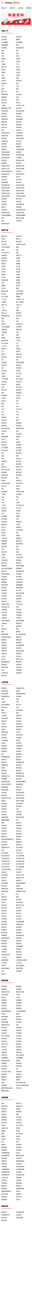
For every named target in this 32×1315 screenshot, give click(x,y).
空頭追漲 (4, 420)
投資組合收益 (5, 954)
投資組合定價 (5, 193)
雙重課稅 (4, 1161)
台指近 (3, 656)
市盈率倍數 (19, 557)
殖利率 (18, 177)
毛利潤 (3, 724)
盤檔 (2, 404)
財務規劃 (4, 941)
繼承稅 (3, 1136)
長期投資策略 (5, 152)
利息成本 (19, 916)
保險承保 (4, 1109)
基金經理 (4, 1218)
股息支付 (4, 467)
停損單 (18, 75)
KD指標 (18, 511)
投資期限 (4, 204)
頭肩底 (3, 533)
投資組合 (19, 163)
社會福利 (4, 1019)
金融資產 (4, 258)
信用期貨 (19, 221)
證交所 (3, 239)
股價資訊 (19, 390)
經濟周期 (4, 1000)
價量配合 (19, 538)
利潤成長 (4, 746)
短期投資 (19, 147)
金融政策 (19, 1049)
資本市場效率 (20, 1055)
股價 (17, 318)
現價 (17, 56)
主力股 (18, 266)
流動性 (18, 886)
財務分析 (4, 927)
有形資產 (4, 806)
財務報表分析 (20, 688)
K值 (2, 513)
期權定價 (19, 640)
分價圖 (3, 494)
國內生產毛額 (5, 992)
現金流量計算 (5, 856)
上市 (2, 307)
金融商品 (4, 255)
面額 (2, 53)
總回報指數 (19, 588)
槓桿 (2, 221)
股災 (2, 321)
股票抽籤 (19, 453)
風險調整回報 (20, 1188)
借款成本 (4, 911)
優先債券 (19, 108)
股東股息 (4, 795)
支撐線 (18, 524)
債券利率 (4, 116)
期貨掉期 (19, 653)
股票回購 (4, 590)
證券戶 (3, 354)
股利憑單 (4, 478)
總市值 (3, 324)
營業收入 (4, 713)
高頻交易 (19, 382)
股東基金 (19, 757)
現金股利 (4, 792)
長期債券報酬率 (21, 215)
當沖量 (18, 371)
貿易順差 (4, 1074)
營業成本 (19, 718)
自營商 (3, 965)
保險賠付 (4, 1114)
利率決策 (4, 1028)
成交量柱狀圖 (20, 491)
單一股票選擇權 (21, 634)
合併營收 (4, 716)
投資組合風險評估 (6, 171)
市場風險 (19, 574)
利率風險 (19, 1039)
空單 (17, 415)
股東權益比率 (20, 762)
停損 (2, 75)
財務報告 (19, 560)
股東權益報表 (5, 696)
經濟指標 (4, 986)
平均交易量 (4, 379)
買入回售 (19, 590)
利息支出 (19, 913)
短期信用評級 (5, 212)
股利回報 (19, 472)
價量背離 (4, 541)
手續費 (3, 64)
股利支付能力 (20, 795)
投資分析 (19, 171)
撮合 (17, 250)
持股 (17, 439)
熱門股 (18, 269)
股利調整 (19, 475)
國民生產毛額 (20, 992)
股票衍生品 (19, 659)
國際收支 (4, 1077)
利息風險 (4, 924)
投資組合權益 (5, 196)
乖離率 (18, 516)
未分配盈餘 (4, 740)
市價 (2, 56)
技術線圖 (4, 491)
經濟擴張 (19, 1000)
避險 (17, 629)
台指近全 (19, 656)
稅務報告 (19, 1144)
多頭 (17, 406)
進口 (17, 1069)
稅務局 (3, 1144)
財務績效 (19, 930)
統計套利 (4, 599)
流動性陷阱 (4, 891)
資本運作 (19, 900)
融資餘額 (19, 423)
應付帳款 (4, 831)
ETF (2, 626)
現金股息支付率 (6, 798)
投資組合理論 (20, 185)
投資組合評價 (20, 190)
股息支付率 (19, 467)
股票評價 (4, 566)
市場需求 (19, 618)
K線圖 (18, 489)
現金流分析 (19, 853)
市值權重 (19, 327)
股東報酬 (4, 779)
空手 (2, 86)
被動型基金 (4, 136)
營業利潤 (19, 724)
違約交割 (4, 1220)
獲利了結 (4, 92)
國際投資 (19, 1077)
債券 (17, 100)
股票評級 (4, 563)
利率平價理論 (5, 1036)
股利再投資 (4, 475)
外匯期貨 (19, 1063)
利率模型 (19, 1036)
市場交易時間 (5, 247)
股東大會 (19, 787)
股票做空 (4, 417)
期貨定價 (4, 653)
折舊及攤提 (19, 710)
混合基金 (19, 141)
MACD (18, 513)
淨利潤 (18, 732)
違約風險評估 (5, 1175)
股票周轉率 (4, 437)
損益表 (18, 691)
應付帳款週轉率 (21, 883)
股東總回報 (19, 784)
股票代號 (19, 316)
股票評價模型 (20, 566)
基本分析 (4, 486)
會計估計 (19, 705)
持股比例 (4, 442)
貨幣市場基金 (20, 138)
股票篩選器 (19, 544)
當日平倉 (19, 373)
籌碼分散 (4, 445)
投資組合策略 (5, 188)
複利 (17, 45)
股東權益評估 (5, 776)
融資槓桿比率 (20, 428)
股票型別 (4, 261)
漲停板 (3, 398)
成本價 (3, 81)
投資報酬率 (19, 42)
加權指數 (4, 329)
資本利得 (19, 179)
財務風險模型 (5, 938)
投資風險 (4, 48)
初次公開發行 (20, 302)
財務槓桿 (19, 933)
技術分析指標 (5, 483)
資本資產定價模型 (6, 568)
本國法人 (19, 349)
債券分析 (4, 127)
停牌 (2, 971)
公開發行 (4, 302)
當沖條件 (19, 368)
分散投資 (4, 160)
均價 (2, 387)
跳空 (17, 401)
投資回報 (4, 39)
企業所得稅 (4, 1128)
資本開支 (4, 900)
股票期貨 (19, 648)
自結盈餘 (19, 738)
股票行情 (19, 387)
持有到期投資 (20, 204)
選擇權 (18, 632)
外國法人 (4, 349)
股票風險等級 (20, 571)
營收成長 (19, 716)
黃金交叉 (4, 508)
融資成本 (19, 365)
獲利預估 (4, 897)
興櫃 (17, 310)
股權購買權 (4, 960)
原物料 (18, 1080)
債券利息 (19, 116)
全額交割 (19, 434)
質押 (2, 434)
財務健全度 (19, 924)
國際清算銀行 (5, 1091)
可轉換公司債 (20, 105)
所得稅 (3, 1125)
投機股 (18, 277)
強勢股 (18, 272)
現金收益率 (4, 875)
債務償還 (19, 834)
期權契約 (4, 640)
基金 (2, 130)
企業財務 (20, 8)
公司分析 (4, 957)
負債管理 (4, 825)
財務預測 (4, 943)
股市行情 (4, 390)
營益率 (3, 729)
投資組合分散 (20, 160)
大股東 (18, 340)
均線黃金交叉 (20, 505)
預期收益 (19, 949)
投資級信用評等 (21, 210)
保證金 (18, 1191)
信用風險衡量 (20, 1169)
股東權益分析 (20, 773)
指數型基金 (19, 136)
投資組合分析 (5, 169)
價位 (17, 53)
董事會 (3, 338)
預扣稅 (18, 1153)
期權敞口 (4, 643)
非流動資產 (19, 803)
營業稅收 (4, 751)
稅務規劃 (4, 1147)
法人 (17, 343)
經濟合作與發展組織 (22, 1085)
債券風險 (19, 127)
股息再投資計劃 (21, 1082)
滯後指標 (19, 522)
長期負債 (19, 828)
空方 (17, 412)
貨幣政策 (19, 1019)
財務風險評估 (20, 935)
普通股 (18, 258)
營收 (17, 713)
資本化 (3, 902)
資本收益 (4, 179)
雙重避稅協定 (20, 1161)
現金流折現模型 (6, 869)
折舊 (17, 707)
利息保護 (4, 922)
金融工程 (4, 601)
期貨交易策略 (20, 651)
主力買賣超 (4, 448)
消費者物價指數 (6, 1011)
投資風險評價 (5, 185)
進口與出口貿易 (6, 1071)
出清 (17, 86)
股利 (2, 464)
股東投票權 (4, 790)
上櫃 (17, 307)
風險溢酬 (19, 1183)
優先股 (3, 207)
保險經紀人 (19, 1106)
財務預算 (19, 941)
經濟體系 (19, 986)
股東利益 (19, 768)
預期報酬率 (19, 1058)
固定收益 (4, 114)
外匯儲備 (19, 1066)
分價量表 (19, 494)
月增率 (18, 997)
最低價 (18, 384)
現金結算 (4, 872)
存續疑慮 (4, 623)
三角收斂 (4, 538)
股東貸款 (19, 770)
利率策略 (4, 1039)
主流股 (3, 269)
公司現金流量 (5, 864)
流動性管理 (4, 889)
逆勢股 (18, 274)
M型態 (3, 535)
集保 (2, 453)
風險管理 (4, 1212)
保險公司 (19, 1103)
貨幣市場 (19, 1052)
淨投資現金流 (20, 858)
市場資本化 (19, 324)
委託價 (3, 70)
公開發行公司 (20, 299)
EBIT (17, 894)
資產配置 (4, 163)
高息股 (3, 277)
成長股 (3, 266)
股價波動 (4, 582)
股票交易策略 (20, 593)
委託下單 (4, 67)
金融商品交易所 (21, 244)
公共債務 (4, 1049)
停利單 (18, 72)
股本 (2, 754)
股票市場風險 (5, 574)
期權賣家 (4, 645)
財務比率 (4, 878)
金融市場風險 (20, 621)
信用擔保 (19, 1177)
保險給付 (4, 1112)
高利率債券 (4, 667)
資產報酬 (19, 814)
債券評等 (19, 122)
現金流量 (19, 850)
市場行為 (4, 612)
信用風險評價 (5, 1172)
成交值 (18, 61)
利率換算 (4, 1033)
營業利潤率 (19, 727)
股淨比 (3, 768)
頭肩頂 (3, 530)
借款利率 (19, 908)
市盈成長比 (4, 560)
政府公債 (4, 103)
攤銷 (2, 710)
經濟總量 (19, 989)
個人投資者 (4, 343)
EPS (2, 894)
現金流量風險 (20, 867)
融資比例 (4, 423)
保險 (2, 1103)
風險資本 (19, 1186)
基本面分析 (19, 483)
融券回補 (4, 426)
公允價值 (4, 949)
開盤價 (3, 59)
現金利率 (19, 872)
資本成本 (4, 905)
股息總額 (4, 472)
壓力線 (3, 527)
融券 (17, 420)
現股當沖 (4, 83)
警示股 (3, 288)
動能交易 (19, 541)
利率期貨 (19, 1041)
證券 (2, 50)
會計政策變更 (5, 705)
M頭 (17, 533)
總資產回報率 (20, 817)
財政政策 (19, 1044)
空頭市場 (19, 409)
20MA (18, 502)
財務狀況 (4, 930)
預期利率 (19, 1030)
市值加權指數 (5, 327)
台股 (17, 332)
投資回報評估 (20, 174)
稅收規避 (19, 1158)
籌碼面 (18, 442)
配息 (17, 478)
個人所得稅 (19, 1125)
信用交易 (4, 431)
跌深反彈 (4, 552)
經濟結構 (4, 989)
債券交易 (4, 125)
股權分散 (19, 845)
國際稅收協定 (20, 1155)
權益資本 (19, 759)
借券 (17, 431)
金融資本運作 (5, 604)
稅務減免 (4, 1150)
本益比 (3, 557)
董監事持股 (4, 340)
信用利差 (4, 1180)
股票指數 (19, 329)
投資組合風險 (20, 169)
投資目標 (4, 37)
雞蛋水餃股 (4, 291)
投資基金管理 (5, 133)
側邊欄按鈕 (2, 3)
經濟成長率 (4, 995)
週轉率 (18, 437)
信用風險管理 (20, 1166)
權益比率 (4, 762)
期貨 (2, 218)
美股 (2, 335)
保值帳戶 (19, 1194)
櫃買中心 (19, 239)
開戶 (17, 50)
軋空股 (3, 294)
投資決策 (19, 201)
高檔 (17, 549)
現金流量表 (4, 694)
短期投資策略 (20, 149)
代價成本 (4, 952)
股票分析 (4, 571)
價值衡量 (4, 177)
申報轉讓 (19, 670)
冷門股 (3, 272)
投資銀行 (4, 201)
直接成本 (19, 721)
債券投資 (19, 152)
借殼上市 (4, 313)
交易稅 (3, 1139)
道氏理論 (4, 546)
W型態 (18, 535)
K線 (2, 489)
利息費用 (4, 919)
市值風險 (4, 577)
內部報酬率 (19, 946)
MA (17, 500)
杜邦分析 (4, 886)
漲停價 (18, 395)
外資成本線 (4, 450)
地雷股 (18, 285)
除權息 (3, 480)
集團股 (3, 285)
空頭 (2, 409)
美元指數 (4, 1066)
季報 (2, 699)
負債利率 (4, 834)
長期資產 (19, 207)
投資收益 (19, 182)
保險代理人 (4, 1106)
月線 (2, 497)
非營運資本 (4, 673)
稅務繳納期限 (5, 1153)
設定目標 (19, 555)
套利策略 (19, 596)
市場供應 (4, 618)
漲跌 (2, 393)
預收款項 (19, 831)
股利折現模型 (20, 798)
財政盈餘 (19, 1047)
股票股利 (19, 464)
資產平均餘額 (20, 801)
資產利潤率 (4, 817)
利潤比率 (19, 743)
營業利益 (4, 727)
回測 (17, 607)
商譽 (2, 1082)
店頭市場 (4, 244)
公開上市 (19, 305)
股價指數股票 (5, 662)
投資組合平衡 (20, 166)
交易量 (3, 376)
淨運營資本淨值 (21, 891)
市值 (17, 321)
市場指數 (4, 332)
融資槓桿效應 (5, 428)
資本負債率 (19, 847)
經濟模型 (4, 1008)
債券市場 (4, 1055)
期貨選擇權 (19, 968)
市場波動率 (19, 579)
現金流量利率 (5, 867)
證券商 (18, 351)
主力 (2, 351)
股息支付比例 (5, 469)
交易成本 (4, 362)
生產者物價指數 (21, 1011)
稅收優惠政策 (5, 1155)
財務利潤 (4, 933)
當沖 (2, 368)
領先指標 (4, 522)
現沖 (17, 83)
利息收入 (4, 916)
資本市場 (4, 908)
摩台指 (3, 659)
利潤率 (3, 743)
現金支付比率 (20, 875)
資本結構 (4, 842)
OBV (17, 519)
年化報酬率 (4, 42)
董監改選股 (19, 294)
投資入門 (4, 8)
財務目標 (19, 938)
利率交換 (4, 1041)
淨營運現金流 (5, 858)
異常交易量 (19, 379)
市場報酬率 (4, 1058)
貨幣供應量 (4, 1022)
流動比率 (4, 880)
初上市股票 (4, 296)
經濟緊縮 (19, 1003)
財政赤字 (4, 1047)
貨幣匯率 (4, 1063)
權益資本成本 (20, 905)
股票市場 (12, 8)
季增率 (3, 997)
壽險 (17, 1114)
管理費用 (19, 749)
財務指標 (19, 927)
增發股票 (4, 461)
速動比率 (19, 880)
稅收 (17, 1142)
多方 (2, 412)
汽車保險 (19, 1120)
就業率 (18, 1014)
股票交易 (4, 357)
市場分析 (19, 610)
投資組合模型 (20, 193)
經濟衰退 (4, 1006)
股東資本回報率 (6, 784)
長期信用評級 (20, 212)
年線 (2, 500)
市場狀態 (4, 615)
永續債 (3, 105)
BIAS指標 (4, 519)
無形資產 (19, 806)
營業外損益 (4, 732)
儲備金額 (19, 911)
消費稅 (3, 1131)
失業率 (3, 1014)
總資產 (3, 801)
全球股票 (19, 94)
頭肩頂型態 (19, 530)
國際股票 (4, 97)
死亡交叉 (19, 508)
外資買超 (19, 448)
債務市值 (4, 836)
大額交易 (4, 382)
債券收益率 (4, 119)
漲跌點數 (4, 395)
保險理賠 (19, 1112)
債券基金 (4, 138)
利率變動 (4, 1030)
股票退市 (19, 313)
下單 (17, 64)
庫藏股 (18, 296)
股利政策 (19, 790)
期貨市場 (4, 651)
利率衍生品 (4, 1044)
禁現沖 (3, 373)
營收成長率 (4, 718)
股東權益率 (4, 765)
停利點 (3, 555)
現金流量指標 (20, 856)
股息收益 (19, 469)
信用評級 (19, 1164)
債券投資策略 (5, 155)
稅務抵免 (19, 1150)
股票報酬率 (19, 585)
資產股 (18, 283)
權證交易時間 (20, 218)
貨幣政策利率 (5, 1025)
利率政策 (19, 1022)
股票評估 (19, 563)
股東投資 (4, 770)
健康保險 (4, 1117)
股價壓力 (19, 527)
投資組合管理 (5, 166)
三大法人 (4, 346)
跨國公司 (4, 1080)
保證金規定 (4, 1194)
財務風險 (4, 935)
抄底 (17, 546)
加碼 (2, 89)
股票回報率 (4, 585)
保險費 (18, 1109)
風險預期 (4, 1188)
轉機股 (18, 280)
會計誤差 (4, 707)
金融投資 (19, 673)
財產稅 (18, 1136)
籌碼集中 (19, 445)
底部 (2, 549)
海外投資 (4, 100)
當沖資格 (4, 371)
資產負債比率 (5, 847)
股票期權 (4, 648)
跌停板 (3, 401)
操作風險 (19, 577)
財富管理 (19, 199)
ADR (2, 670)
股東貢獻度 (4, 787)
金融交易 (19, 357)
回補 (17, 552)
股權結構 (19, 842)
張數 (17, 78)
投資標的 (19, 1215)
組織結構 (4, 845)
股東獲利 (19, 779)
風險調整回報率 (6, 1191)
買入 (2, 360)
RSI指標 (3, 511)
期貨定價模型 (5, 968)
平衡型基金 (4, 141)
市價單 (18, 70)
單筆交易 (19, 81)
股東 (17, 335)
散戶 (17, 92)
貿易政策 (4, 1069)
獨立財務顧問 (20, 965)
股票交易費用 (20, 362)
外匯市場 (19, 667)
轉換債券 (19, 662)
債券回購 (19, 125)
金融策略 (19, 599)
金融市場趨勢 (5, 621)
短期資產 (4, 803)
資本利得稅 (19, 1134)
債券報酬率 (19, 119)
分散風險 (19, 158)
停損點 (3, 78)
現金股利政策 (20, 792)
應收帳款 (4, 809)
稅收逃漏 (4, 1158)
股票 (17, 253)
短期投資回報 (20, 155)
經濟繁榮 (4, 1003)
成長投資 (4, 147)
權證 (2, 632)
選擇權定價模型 (6, 637)
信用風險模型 (5, 1169)
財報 (17, 699)
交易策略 (4, 593)
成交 (2, 61)
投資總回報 (4, 182)
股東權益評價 (20, 776)
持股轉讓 (4, 1085)
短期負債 (4, 828)
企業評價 (19, 954)
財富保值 (19, 1197)
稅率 (2, 1142)
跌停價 (18, 398)
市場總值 (4, 610)
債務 (2, 823)
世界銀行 (19, 1088)
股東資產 (4, 773)
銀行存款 (4, 812)
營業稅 (18, 1128)
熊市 (2, 406)
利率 (17, 1025)
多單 (2, 415)
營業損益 (19, 729)
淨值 (2, 850)
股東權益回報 (5, 781)
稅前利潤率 (19, 735)
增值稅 (18, 1131)
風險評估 (4, 1186)
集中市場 (4, 242)
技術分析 (19, 480)
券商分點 (19, 354)
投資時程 (19, 37)
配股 (17, 456)
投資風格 (4, 144)
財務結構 (4, 946)
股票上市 (4, 305)
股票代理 (19, 623)
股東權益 (19, 754)
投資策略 (4, 1199)
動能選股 (4, 544)
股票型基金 (4, 94)
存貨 (17, 809)
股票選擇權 (4, 634)
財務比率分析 (20, 878)
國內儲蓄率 (4, 1017)
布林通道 (4, 516)
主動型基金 (19, 133)
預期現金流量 (5, 1060)
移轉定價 (4, 1164)
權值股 (3, 264)
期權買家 (19, 643)
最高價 (3, 384)
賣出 (17, 360)
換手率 (3, 439)
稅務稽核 (19, 1147)
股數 (2, 318)
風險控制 (4, 579)
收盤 (2, 250)
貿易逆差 (19, 1074)
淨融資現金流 (5, 861)
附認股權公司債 (6, 108)
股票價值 (19, 568)
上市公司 (4, 299)
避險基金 (4, 629)
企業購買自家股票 (21, 960)
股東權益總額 (5, 757)
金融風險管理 (20, 1212)
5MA (2, 502)
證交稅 (18, 1139)
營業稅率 (19, 751)
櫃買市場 (19, 242)
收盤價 (18, 59)
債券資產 (4, 210)
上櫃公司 (4, 310)
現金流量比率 (20, 864)
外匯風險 (4, 1183)
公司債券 (4, 963)
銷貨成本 (4, 721)
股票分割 (19, 459)
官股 (2, 283)
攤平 (17, 89)
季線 (17, 497)
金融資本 (19, 601)
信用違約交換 (20, 1175)
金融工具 (19, 255)
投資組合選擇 (20, 188)
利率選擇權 (19, 1218)
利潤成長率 (19, 746)
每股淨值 (19, 765)
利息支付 (4, 913)
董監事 (18, 338)
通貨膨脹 (19, 1008)
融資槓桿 (19, 426)
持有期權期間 (20, 645)
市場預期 (19, 615)
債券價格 (19, 114)
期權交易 (19, 637)
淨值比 (18, 1199)
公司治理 (19, 963)
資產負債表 (4, 691)
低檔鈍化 (4, 524)
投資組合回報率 (21, 196)
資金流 (3, 974)
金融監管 (4, 1052)
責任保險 (4, 1123)
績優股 (18, 264)
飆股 (17, 288)
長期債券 (19, 664)
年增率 (18, 995)
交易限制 (4, 596)
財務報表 (4, 688)
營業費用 (4, 749)
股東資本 (4, 759)
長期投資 (4, 149)
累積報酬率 (4, 45)
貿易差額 (19, 1071)
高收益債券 (4, 111)
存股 (17, 97)
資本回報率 (19, 902)
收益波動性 (19, 582)
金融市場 (19, 236)
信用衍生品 (4, 1177)
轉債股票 (4, 664)
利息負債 (19, 919)
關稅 (2, 1134)
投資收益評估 (5, 174)
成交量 (18, 376)
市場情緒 (19, 612)
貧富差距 (19, 1017)
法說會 (3, 702)
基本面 (18, 486)
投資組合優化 (5, 190)
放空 (17, 417)
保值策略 (4, 1197)
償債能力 (19, 839)
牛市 (17, 404)
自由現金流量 (20, 861)
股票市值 (4, 675)
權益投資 (19, 952)
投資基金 (19, 130)
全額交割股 (19, 291)
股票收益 (4, 588)
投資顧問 (4, 199)
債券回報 (4, 122)
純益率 (18, 740)
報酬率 (18, 39)
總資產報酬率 (5, 820)
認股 (2, 456)
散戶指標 (19, 450)
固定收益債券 (20, 111)
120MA (3, 505)
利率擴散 (19, 1033)
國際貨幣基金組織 (6, 1088)
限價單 (3, 72)
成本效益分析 (5, 607)
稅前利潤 (4, 735)
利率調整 (19, 1028)
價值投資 (19, 144)
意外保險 (19, 1117)
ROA (17, 820)
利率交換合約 (5, 223)
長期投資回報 (5, 158)
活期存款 (19, 812)
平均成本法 (19, 604)
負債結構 (19, 825)
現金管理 (19, 869)
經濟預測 (19, 1006)
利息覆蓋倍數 (20, 922)
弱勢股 (3, 274)
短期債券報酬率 (6, 215)
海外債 (18, 103)
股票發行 (19, 461)
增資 (2, 459)
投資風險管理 (5, 1215)
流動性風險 (19, 889)
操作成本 (4, 365)
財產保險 (4, 1120)
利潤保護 (19, 971)
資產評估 (4, 814)
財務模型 (19, 943)
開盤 (17, 247)
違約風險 (19, 1172)
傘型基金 (19, 626)
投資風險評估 (20, 48)
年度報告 (19, 696)
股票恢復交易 (5, 316)
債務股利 (19, 836)
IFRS (17, 702)
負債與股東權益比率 (7, 839)
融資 (17, 897)
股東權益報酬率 (21, 781)
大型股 (18, 261)
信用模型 (19, 1180)
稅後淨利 (4, 738)
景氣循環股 (4, 280)
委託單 (18, 67)
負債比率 (19, 823)
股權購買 (19, 957)
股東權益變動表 (21, 694)
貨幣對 (18, 1060)
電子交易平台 (5, 253)
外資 (17, 346)
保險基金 (19, 1123)
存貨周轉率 (4, 883)
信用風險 (4, 1166)
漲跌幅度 (19, 393)
